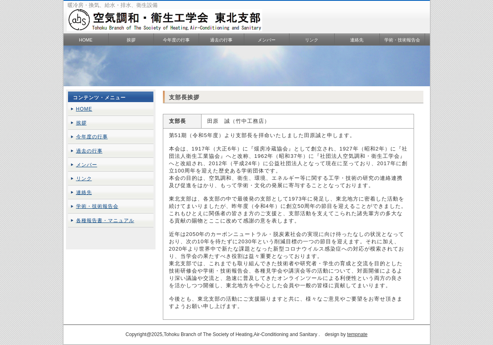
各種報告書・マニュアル (105, 220)
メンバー (267, 39)
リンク (311, 39)
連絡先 (357, 39)
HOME (85, 39)
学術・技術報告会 (402, 39)
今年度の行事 (176, 39)
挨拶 (131, 39)
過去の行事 (221, 39)
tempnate (357, 334)
